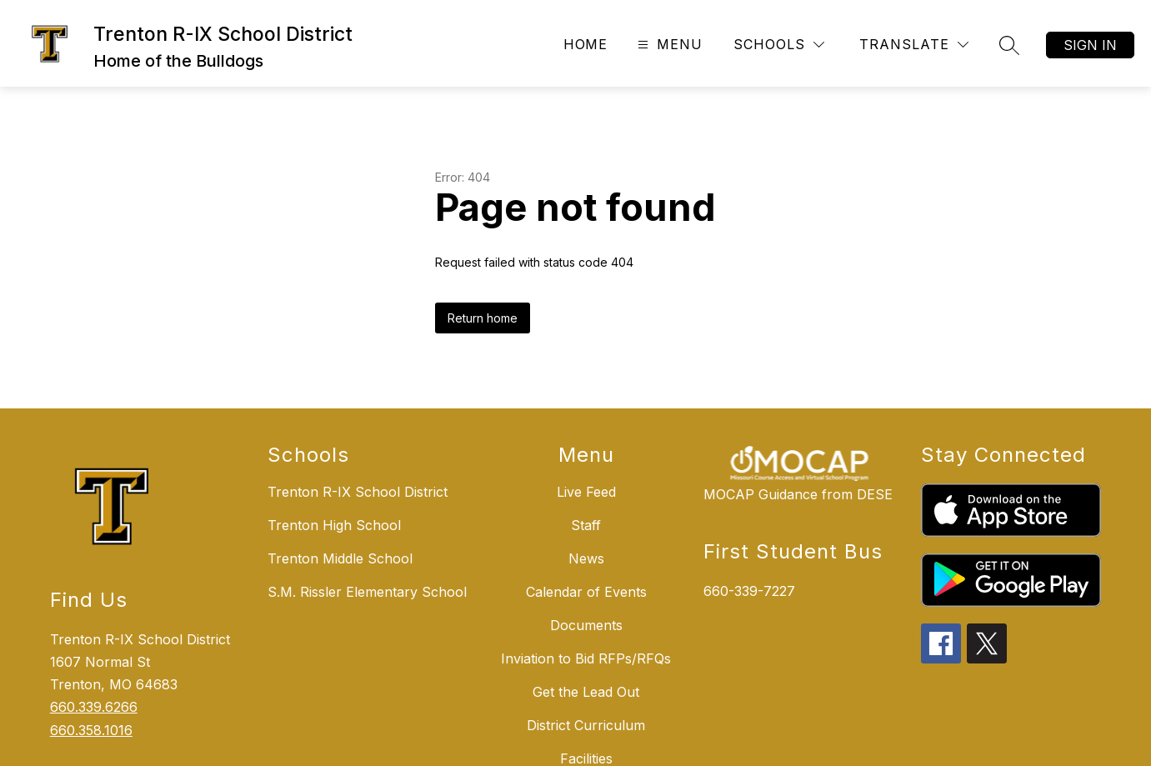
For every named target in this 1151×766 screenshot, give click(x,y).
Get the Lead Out (586, 691)
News (586, 558)
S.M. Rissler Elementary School (367, 591)
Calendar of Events (586, 591)
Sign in (1090, 45)
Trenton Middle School (340, 558)
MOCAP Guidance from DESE (798, 494)
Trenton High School (334, 525)
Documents (586, 625)
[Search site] (1009, 45)
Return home (483, 318)
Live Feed (586, 491)
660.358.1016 (91, 730)
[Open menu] (668, 44)
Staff (586, 525)
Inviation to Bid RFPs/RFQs (586, 658)
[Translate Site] (914, 44)
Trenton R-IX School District (358, 491)
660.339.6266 (94, 706)
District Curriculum (586, 725)
